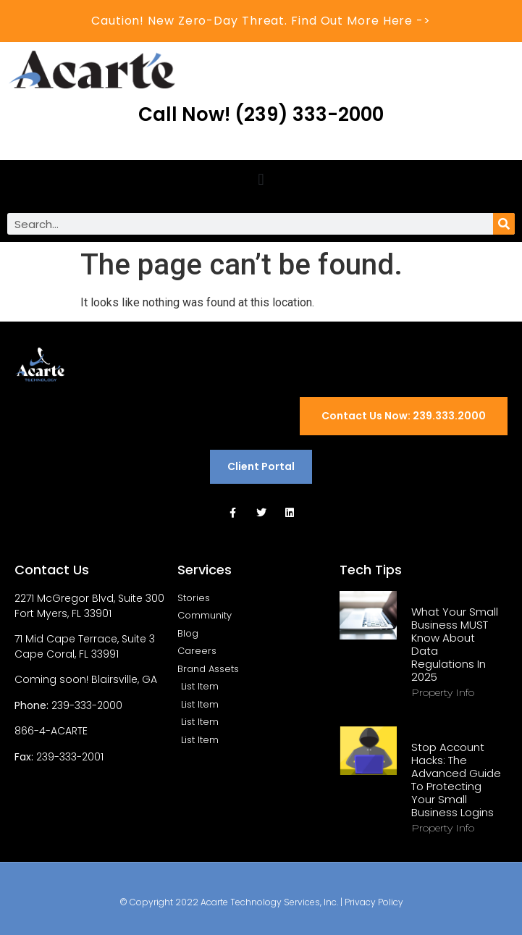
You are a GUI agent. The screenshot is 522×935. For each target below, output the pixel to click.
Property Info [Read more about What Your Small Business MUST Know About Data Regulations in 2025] (442, 692)
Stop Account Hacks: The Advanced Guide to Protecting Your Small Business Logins (456, 779)
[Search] (504, 224)
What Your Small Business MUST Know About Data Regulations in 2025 (454, 644)
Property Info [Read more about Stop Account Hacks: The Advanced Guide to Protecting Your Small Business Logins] (442, 827)
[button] (261, 179)
